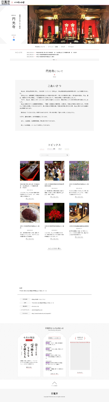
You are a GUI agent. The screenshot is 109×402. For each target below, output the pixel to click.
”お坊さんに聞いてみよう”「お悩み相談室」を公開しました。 (54, 356)
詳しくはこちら (30, 198)
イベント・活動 (53, 46)
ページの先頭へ (54, 385)
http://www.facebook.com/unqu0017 (41, 313)
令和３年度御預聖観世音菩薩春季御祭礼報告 (47, 54)
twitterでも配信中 (28, 364)
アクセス (71, 46)
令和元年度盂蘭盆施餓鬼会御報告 (79, 226)
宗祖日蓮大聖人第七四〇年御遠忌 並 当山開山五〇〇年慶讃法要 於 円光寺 (56, 52)
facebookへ (80, 372)
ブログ (63, 46)
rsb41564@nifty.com (37, 310)
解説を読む (29, 367)
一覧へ (53, 59)
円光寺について (40, 46)
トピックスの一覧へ (54, 248)
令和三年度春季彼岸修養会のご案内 (45, 56)
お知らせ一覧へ (55, 373)
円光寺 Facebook (14, 40)
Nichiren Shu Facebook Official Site (82, 342)
